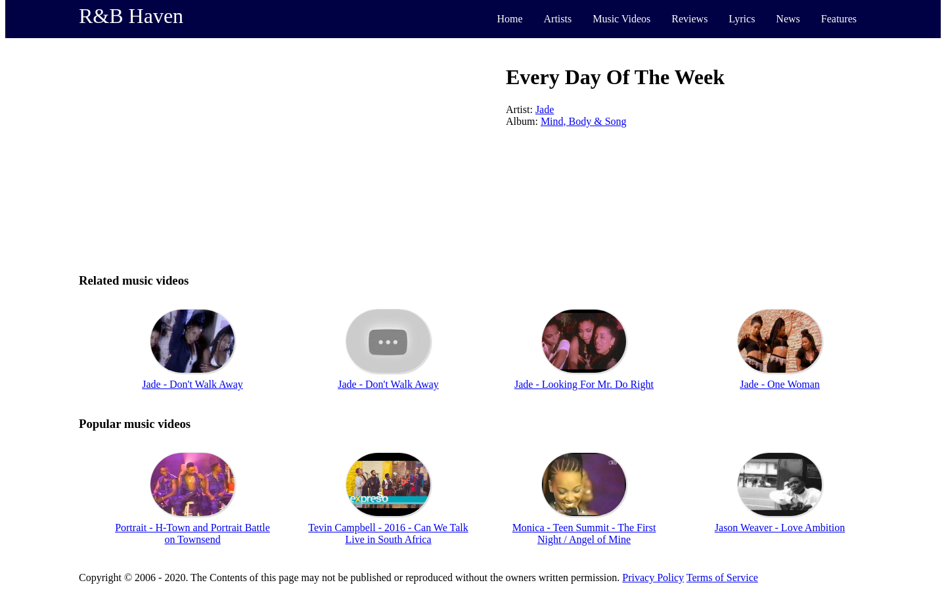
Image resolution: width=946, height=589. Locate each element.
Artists (558, 18)
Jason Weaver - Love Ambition (780, 527)
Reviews (689, 18)
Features (839, 18)
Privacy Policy (653, 577)
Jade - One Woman (780, 384)
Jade (544, 109)
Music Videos (621, 18)
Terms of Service (722, 577)
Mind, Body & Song (584, 121)
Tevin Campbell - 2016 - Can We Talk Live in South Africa (388, 533)
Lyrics (742, 18)
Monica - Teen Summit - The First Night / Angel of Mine (584, 533)
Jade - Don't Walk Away (192, 384)
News (788, 18)
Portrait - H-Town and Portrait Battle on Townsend (192, 533)
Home (509, 18)
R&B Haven (131, 16)
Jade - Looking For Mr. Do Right (584, 384)
